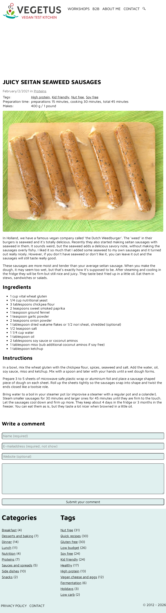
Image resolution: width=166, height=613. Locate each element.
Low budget (70, 548)
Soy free (92, 97)
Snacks (7, 577)
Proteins (40, 91)
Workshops (79, 9)
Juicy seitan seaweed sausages (52, 81)
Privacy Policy (14, 606)
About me (111, 9)
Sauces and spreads (17, 565)
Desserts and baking (17, 536)
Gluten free (69, 542)
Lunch (6, 548)
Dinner (7, 542)
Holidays (67, 589)
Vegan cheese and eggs (79, 577)
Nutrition (9, 553)
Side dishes (10, 571)
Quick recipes (71, 536)
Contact (132, 9)
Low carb (68, 594)
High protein (40, 97)
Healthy (66, 565)
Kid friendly (60, 97)
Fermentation (71, 583)
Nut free (77, 97)
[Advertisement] (83, 48)
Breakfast (9, 530)
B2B (96, 9)
